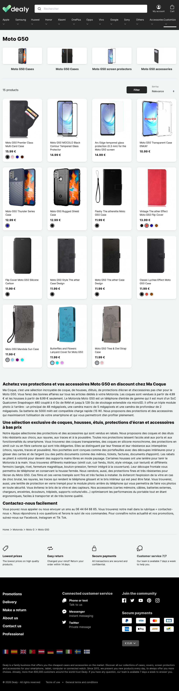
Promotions (12, 594)
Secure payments (104, 556)
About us (10, 618)
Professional (13, 634)
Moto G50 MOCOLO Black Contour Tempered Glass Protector (65, 146)
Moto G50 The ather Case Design (109, 281)
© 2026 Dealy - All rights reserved (21, 682)
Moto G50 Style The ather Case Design (65, 281)
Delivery (10, 602)
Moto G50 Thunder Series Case (20, 213)
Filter (137, 89)
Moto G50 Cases (22, 69)
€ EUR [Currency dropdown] (130, 643)
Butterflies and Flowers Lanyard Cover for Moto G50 (66, 350)
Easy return (55, 556)
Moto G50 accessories (156, 69)
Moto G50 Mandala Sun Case (22, 349)
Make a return (14, 610)
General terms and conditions (82, 682)
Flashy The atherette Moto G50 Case (110, 213)
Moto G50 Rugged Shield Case (64, 213)
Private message (80, 627)
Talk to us (75, 604)
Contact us (12, 626)
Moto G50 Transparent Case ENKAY (156, 144)
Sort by (155, 86)
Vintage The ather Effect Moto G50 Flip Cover (154, 213)
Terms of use (53, 682)
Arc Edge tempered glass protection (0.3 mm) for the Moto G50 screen (110, 146)
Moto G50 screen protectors (112, 69)
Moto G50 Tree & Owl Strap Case (110, 350)
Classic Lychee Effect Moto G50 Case (155, 281)
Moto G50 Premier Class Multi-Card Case (19, 144)
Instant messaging (81, 615)
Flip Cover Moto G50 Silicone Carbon (21, 281)
